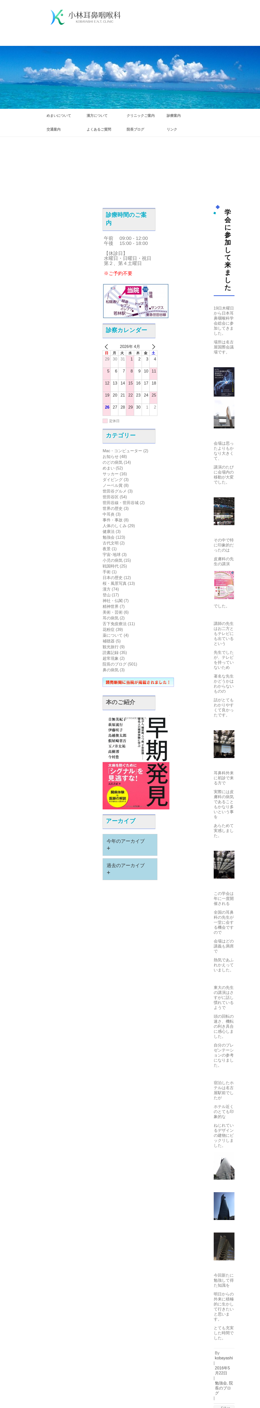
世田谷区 (111, 497)
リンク (172, 129)
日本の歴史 (113, 578)
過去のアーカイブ (126, 869)
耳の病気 (111, 618)
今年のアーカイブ (126, 845)
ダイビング (113, 480)
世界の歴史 (113, 508)
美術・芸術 (113, 612)
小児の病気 (113, 560)
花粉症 (109, 629)
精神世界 (111, 606)
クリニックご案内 (141, 116)
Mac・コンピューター (122, 451)
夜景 (107, 549)
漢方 (107, 589)
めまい (109, 468)
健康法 (109, 531)
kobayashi (224, 1358)
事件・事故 (113, 520)
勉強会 (109, 537)
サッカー (111, 474)
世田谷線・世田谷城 (121, 503)
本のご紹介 (120, 702)
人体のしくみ (115, 526)
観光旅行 (111, 647)
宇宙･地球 (112, 554)
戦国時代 (111, 566)
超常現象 (111, 658)
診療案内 (174, 116)
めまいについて (59, 116)
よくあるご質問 (99, 129)
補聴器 (109, 641)
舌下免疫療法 (115, 624)
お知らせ (111, 456)
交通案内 (54, 129)
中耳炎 (109, 514)
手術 (107, 572)
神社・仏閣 (113, 601)
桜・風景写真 (115, 583)
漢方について (97, 116)
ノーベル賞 (113, 485)
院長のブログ (115, 664)
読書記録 (111, 652)
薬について (113, 635)
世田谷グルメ (115, 491)
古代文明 (111, 543)
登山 (107, 595)
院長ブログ (135, 129)
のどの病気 (113, 462)
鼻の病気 (111, 670)
